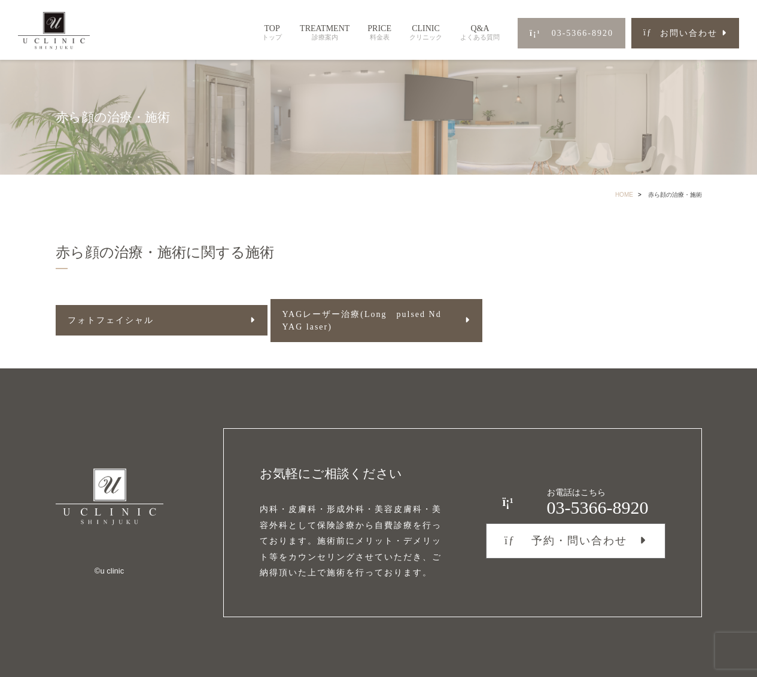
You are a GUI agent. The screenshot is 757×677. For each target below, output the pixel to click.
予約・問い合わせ (565, 541)
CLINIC (425, 33)
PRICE (379, 33)
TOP (272, 33)
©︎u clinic (109, 570)
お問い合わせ (680, 33)
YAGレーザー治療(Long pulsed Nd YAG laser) (362, 320)
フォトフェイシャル (111, 320)
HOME (624, 194)
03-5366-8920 (571, 33)
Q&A (480, 33)
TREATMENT (324, 33)
